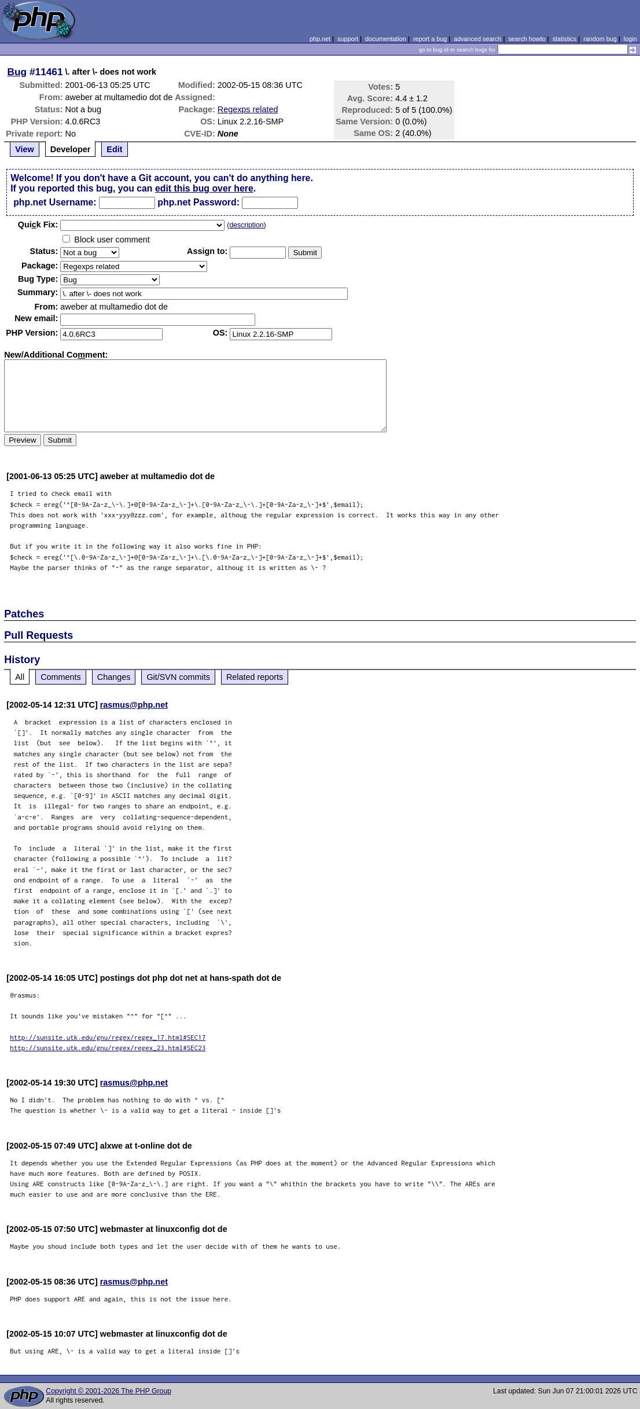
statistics (564, 38)
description (246, 225)
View (24, 149)
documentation (385, 38)
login (630, 38)
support (347, 38)
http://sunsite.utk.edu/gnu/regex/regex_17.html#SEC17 (107, 1037)
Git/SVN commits (178, 677)
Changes (114, 677)
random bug (600, 38)
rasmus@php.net (134, 704)
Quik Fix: (38, 224)
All (19, 677)
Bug (17, 72)
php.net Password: (198, 202)
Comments (61, 677)
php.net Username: (54, 202)
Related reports (254, 677)
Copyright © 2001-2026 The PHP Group (108, 1391)
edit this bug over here (204, 188)
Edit (114, 149)
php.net (320, 38)
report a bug (430, 38)
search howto (526, 38)
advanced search (477, 38)
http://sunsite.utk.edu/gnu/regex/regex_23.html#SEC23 (107, 1047)
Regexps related (248, 109)
